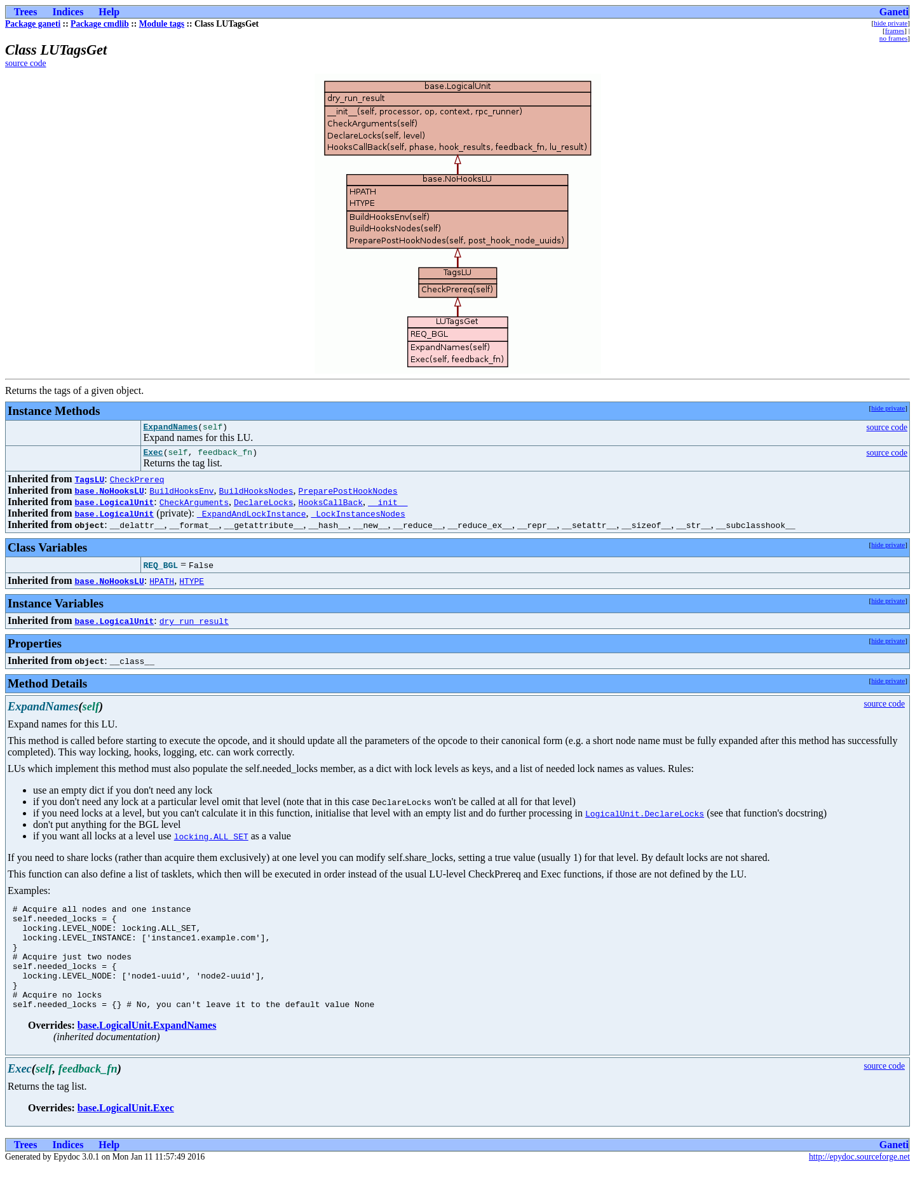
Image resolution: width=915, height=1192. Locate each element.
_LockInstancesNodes (358, 517)
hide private (890, 23)
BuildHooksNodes (256, 494)
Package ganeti (32, 24)
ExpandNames (170, 428)
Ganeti (894, 11)
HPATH (161, 584)
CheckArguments (194, 505)
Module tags (161, 24)
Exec (153, 455)
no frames (893, 38)
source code (25, 63)
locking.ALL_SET (211, 840)
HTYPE (191, 584)
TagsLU (89, 483)
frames (894, 30)
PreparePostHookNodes (348, 494)
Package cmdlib (100, 24)
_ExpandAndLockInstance (251, 517)
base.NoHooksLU (109, 494)
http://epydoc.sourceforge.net (859, 1181)
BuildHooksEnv (181, 494)
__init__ (387, 505)
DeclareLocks (264, 505)
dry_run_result (194, 624)
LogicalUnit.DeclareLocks (644, 817)
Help (108, 11)
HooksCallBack (331, 505)
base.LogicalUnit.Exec (126, 1132)
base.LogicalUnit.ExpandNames (147, 1050)
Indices (67, 11)
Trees (25, 11)
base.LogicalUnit (114, 505)
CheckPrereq (137, 483)
